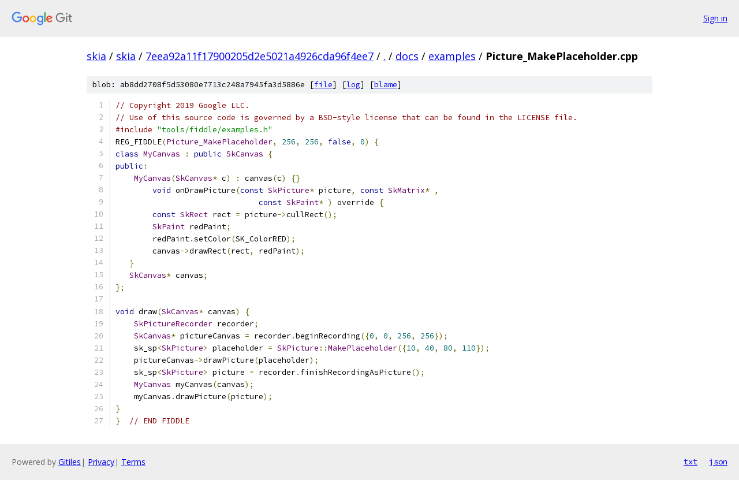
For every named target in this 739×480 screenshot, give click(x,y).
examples (452, 56)
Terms (133, 461)
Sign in (715, 18)
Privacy (101, 461)
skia (96, 56)
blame (385, 85)
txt (690, 461)
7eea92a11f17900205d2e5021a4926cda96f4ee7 (259, 56)
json (718, 461)
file (323, 85)
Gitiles (69, 461)
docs (407, 56)
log (353, 85)
